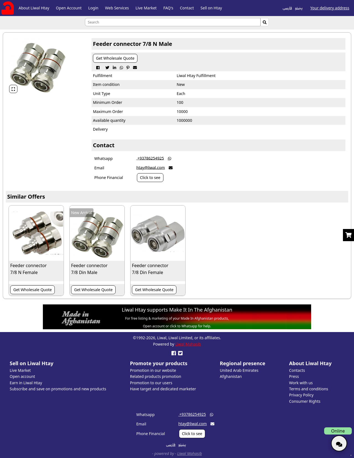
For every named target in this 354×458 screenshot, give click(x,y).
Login (93, 7)
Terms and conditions (308, 388)
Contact (187, 7)
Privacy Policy (301, 395)
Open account (22, 376)
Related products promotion (155, 376)
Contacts (297, 370)
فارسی (287, 7)
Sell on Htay (211, 7)
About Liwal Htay (34, 7)
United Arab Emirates (239, 370)
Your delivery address (329, 7)
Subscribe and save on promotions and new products (58, 388)
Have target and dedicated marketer (163, 388)
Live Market (146, 7)
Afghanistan (231, 376)
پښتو (299, 7)
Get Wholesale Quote (115, 58)
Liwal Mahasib (188, 344)
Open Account (69, 7)
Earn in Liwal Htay (26, 382)
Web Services (117, 7)
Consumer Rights (304, 401)
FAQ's (168, 7)
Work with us (301, 382)
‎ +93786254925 (150, 157)
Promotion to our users (151, 382)
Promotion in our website (153, 370)
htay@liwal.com (150, 167)
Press (294, 376)
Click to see (150, 177)
